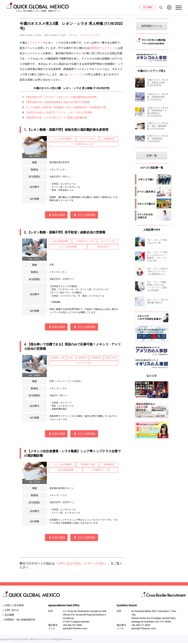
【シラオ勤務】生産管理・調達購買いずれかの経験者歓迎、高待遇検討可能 (65, 107)
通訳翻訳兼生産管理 (59, 162)
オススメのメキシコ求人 (90, 35)
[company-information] (151, 215)
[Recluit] (151, 322)
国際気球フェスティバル (103, 48)
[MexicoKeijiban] (151, 45)
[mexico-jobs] (151, 179)
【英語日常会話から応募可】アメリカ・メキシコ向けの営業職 (58, 112)
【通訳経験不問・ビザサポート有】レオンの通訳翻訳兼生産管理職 (61, 97)
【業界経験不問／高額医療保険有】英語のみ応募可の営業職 (57, 102)
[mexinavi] (151, 418)
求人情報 (147, 7)
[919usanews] (151, 356)
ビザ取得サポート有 (83, 144)
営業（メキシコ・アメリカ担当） (65, 381)
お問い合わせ (11, 610)
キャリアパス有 (87, 139)
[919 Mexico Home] (38, 7)
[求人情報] (147, 7)
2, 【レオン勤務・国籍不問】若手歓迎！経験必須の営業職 (64, 232)
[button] (179, 7)
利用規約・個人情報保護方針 (19, 619)
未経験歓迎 (109, 139)
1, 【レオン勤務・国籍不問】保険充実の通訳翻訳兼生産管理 (66, 129)
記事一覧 (152, 155)
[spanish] (151, 191)
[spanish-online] (151, 398)
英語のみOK (102, 246)
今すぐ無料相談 (84, 215)
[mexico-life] (151, 203)
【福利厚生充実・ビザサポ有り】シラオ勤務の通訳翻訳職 (56, 117)
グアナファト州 (36, 42)
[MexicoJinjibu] (151, 62)
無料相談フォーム (151, 26)
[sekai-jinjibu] (151, 342)
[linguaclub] (151, 438)
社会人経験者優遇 (60, 241)
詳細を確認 (56, 215)
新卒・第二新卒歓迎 (78, 357)
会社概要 (8, 615)
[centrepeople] (151, 369)
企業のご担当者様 (13, 605)
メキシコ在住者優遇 (62, 139)
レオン (71, 74)
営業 (51, 264)
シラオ (81, 74)
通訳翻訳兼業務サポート (61, 488)
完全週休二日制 (57, 357)
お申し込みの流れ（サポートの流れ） (83, 563)
